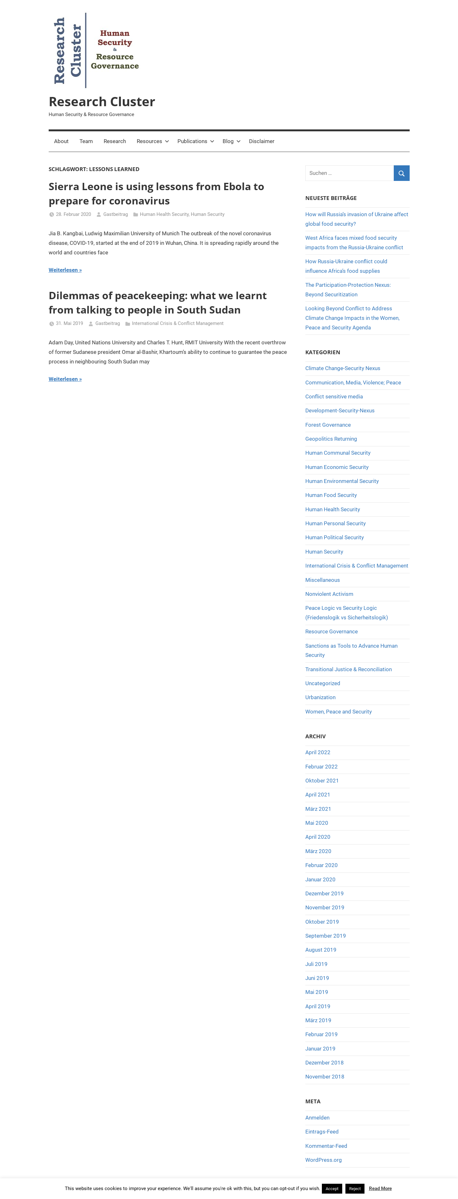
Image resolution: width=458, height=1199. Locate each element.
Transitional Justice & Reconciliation (348, 669)
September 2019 (325, 936)
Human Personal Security (335, 523)
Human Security (208, 214)
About (61, 141)
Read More (380, 1188)
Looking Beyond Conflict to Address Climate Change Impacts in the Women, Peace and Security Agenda (352, 318)
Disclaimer (261, 141)
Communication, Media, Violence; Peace (353, 382)
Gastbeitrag (115, 214)
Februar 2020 (321, 865)
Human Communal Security (338, 453)
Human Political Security (334, 537)
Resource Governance (331, 631)
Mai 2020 (316, 823)
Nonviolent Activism (329, 594)
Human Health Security (164, 214)
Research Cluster (102, 101)
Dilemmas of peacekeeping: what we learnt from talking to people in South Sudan (158, 302)
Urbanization (320, 697)
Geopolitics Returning (331, 439)
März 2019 (318, 1020)
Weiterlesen (63, 270)
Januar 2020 (320, 879)
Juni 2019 (317, 978)
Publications (195, 141)
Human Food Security (331, 495)
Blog (232, 141)
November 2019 (324, 907)
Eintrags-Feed (322, 1131)
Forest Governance (328, 425)
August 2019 (321, 950)
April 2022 (317, 752)
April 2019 (317, 1006)
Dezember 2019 (324, 893)
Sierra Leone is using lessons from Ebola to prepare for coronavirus (156, 193)
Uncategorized (322, 683)
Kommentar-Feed (326, 1146)
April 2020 (317, 837)
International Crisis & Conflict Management (178, 323)
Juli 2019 (316, 964)
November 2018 (324, 1076)
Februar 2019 (321, 1034)
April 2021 (317, 794)
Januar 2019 (320, 1048)
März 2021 (318, 809)
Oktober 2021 (322, 780)
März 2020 (318, 851)
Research (115, 141)
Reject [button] (355, 1188)
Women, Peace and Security (338, 711)
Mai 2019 (316, 992)
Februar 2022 (321, 766)
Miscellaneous (322, 580)
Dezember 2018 (324, 1062)
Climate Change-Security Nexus (342, 368)
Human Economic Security (337, 467)
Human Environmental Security (342, 481)
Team (86, 141)
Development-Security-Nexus (340, 410)
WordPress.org (323, 1160)
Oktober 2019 (322, 922)
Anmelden (317, 1117)
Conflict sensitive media (334, 396)
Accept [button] (332, 1188)
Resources (153, 141)
